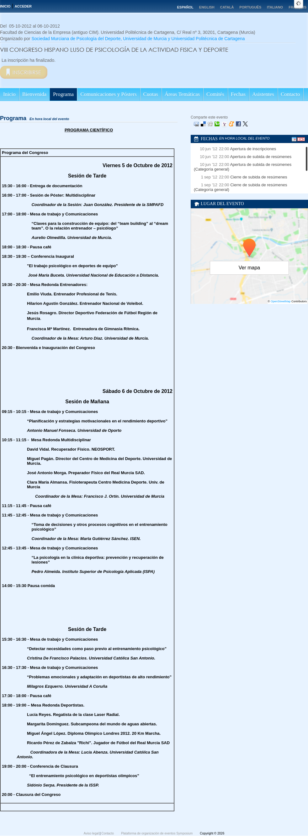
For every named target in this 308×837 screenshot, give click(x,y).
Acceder (23, 6)
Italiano (275, 7)
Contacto (290, 94)
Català (227, 7)
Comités (215, 94)
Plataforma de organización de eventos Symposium (157, 833)
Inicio (5, 6)
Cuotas (150, 94)
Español (185, 7)
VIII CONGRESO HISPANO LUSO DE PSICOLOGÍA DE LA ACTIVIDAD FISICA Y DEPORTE (114, 49)
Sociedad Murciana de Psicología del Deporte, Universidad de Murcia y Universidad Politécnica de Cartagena (138, 38)
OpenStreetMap (281, 301)
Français (297, 7)
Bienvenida (34, 94)
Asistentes (263, 94)
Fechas (238, 94)
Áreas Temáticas (182, 94)
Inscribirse (27, 72)
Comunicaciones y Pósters (108, 94)
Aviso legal (92, 833)
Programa (63, 94)
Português (250, 7)
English (207, 7)
